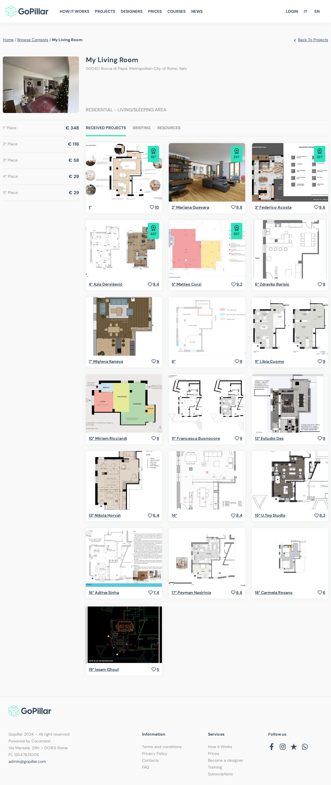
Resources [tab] (168, 127)
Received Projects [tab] (106, 127)
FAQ (145, 767)
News (197, 11)
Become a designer (225, 760)
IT (305, 11)
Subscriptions (220, 773)
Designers (131, 11)
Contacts (150, 760)
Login (292, 11)
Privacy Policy (154, 753)
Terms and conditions (162, 746)
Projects (105, 11)
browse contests (32, 39)
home (8, 39)
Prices (155, 11)
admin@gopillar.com (27, 761)
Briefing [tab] (142, 127)
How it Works (220, 746)
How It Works (74, 11)
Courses (176, 11)
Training (215, 767)
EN (317, 11)
